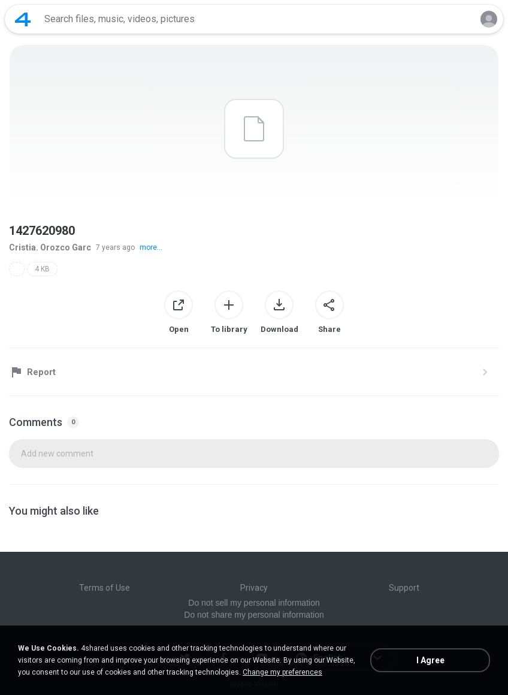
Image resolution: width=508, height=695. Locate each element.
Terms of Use (104, 588)
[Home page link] (23, 19)
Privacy (254, 588)
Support (404, 588)
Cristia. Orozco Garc (50, 247)
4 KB (42, 269)
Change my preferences (282, 672)
